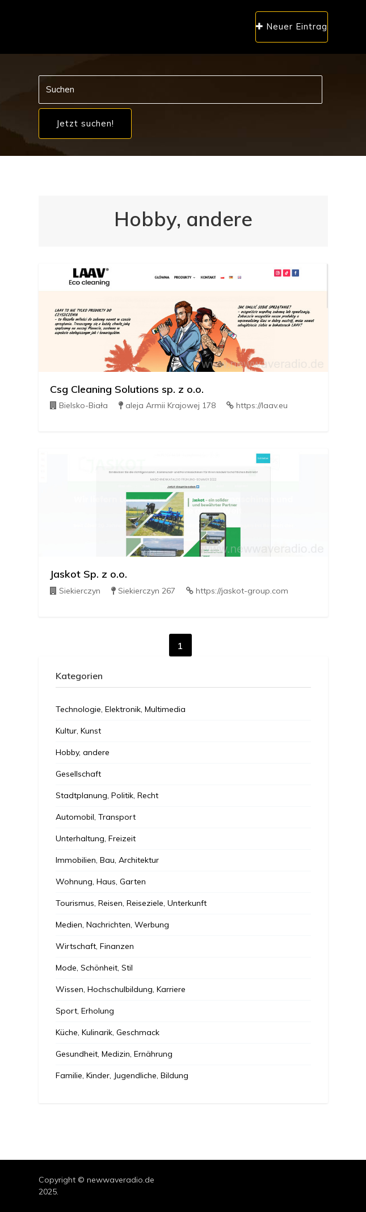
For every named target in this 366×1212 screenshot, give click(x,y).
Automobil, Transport (96, 817)
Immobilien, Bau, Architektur (107, 860)
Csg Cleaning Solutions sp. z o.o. (127, 389)
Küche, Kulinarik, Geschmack (107, 1032)
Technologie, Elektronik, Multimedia (121, 709)
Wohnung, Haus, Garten (101, 881)
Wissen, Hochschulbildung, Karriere (121, 989)
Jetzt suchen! (85, 123)
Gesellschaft (78, 774)
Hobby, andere (83, 752)
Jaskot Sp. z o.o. (88, 573)
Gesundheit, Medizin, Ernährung (114, 1054)
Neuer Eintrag (291, 26)
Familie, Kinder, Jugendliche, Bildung (122, 1075)
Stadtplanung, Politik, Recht (107, 795)
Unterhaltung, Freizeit (96, 838)
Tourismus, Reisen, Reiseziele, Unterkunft (131, 903)
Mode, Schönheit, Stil (94, 968)
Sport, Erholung (85, 1011)
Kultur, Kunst (78, 731)
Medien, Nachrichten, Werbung (112, 924)
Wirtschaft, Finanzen (95, 946)
